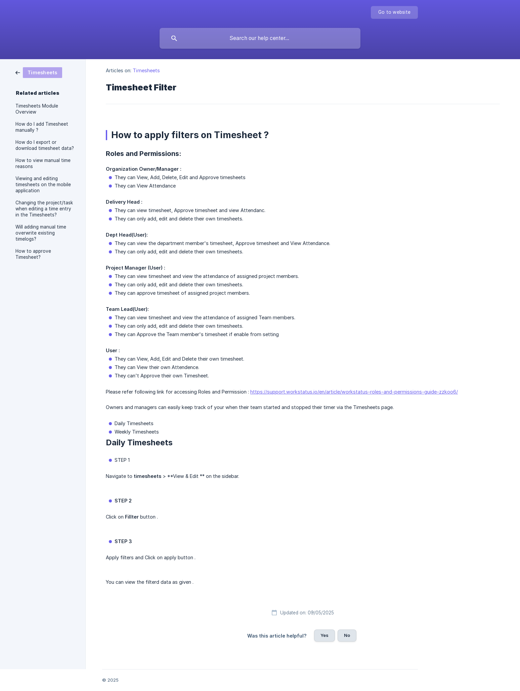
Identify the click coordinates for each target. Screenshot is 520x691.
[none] (394, 12)
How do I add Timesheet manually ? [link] (41, 127)
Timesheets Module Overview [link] (36, 109)
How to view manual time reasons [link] (43, 163)
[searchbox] (260, 38)
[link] (38, 72)
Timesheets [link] (146, 70)
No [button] (347, 635)
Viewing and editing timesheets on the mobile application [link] (43, 184)
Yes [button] (324, 635)
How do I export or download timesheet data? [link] (44, 145)
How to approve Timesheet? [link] (33, 254)
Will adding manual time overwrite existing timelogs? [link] (40, 233)
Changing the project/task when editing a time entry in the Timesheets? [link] (44, 208)
